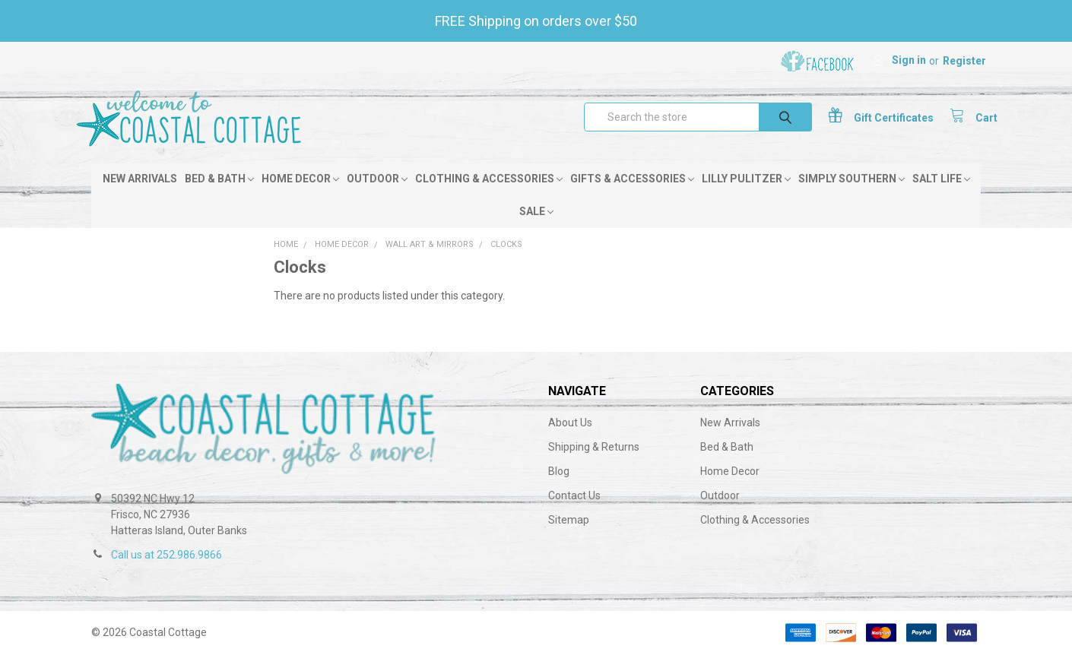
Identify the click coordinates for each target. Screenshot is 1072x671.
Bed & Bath (219, 195)
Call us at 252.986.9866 (166, 571)
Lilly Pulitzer (746, 195)
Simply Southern (851, 195)
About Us (570, 439)
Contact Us (574, 512)
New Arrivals (140, 195)
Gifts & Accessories (632, 195)
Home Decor (300, 195)
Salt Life (941, 195)
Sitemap (568, 536)
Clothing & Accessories (489, 195)
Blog (558, 488)
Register (964, 61)
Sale (536, 228)
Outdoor (377, 195)
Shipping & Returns (593, 463)
